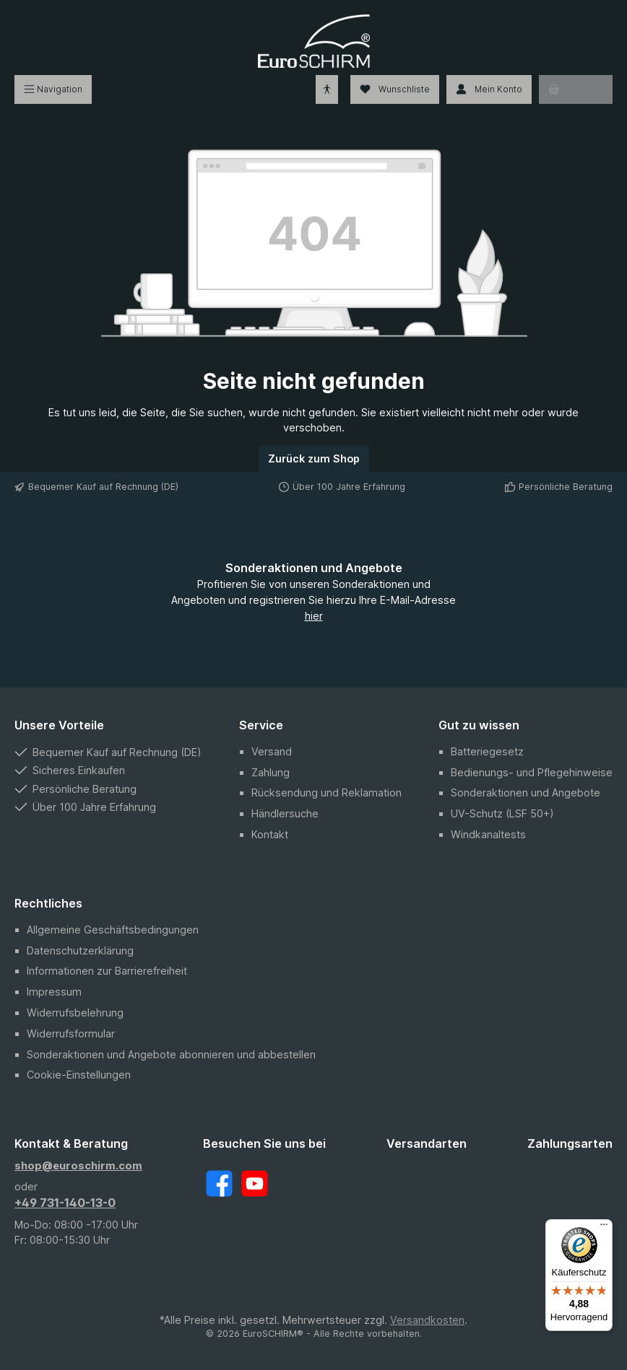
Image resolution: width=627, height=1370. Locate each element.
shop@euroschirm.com (78, 1165)
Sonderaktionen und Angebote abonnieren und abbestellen (171, 1054)
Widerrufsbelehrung (75, 1012)
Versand (271, 751)
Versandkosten (427, 1320)
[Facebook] (219, 1183)
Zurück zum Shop (314, 458)
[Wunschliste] (394, 89)
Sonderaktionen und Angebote (525, 792)
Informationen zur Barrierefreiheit (107, 971)
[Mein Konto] (489, 89)
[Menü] (53, 89)
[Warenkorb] (576, 89)
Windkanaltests (488, 834)
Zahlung (270, 772)
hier (314, 616)
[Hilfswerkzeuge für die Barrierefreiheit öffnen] (327, 89)
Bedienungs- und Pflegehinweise (532, 772)
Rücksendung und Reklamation (326, 792)
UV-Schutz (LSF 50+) (502, 813)
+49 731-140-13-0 (65, 1202)
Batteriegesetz (487, 751)
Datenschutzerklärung (80, 950)
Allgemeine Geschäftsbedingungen (113, 929)
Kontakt (269, 834)
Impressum (54, 991)
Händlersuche (285, 813)
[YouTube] (254, 1183)
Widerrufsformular (71, 1033)
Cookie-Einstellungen (79, 1074)
